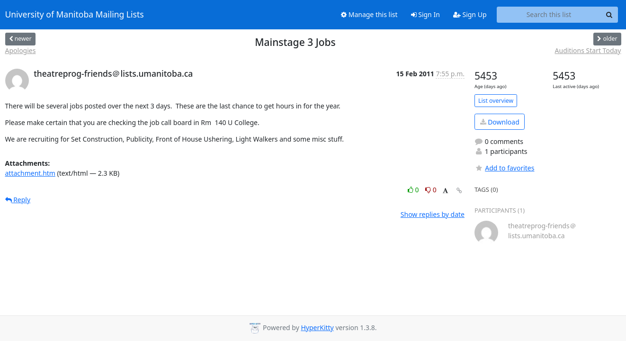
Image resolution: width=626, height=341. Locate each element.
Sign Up (470, 14)
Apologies (20, 50)
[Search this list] (549, 15)
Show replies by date (433, 214)
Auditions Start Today (588, 50)
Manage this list (369, 14)
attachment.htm (30, 173)
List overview (495, 101)
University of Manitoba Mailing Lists (74, 14)
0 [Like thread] (414, 189)
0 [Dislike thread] (431, 189)
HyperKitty (317, 327)
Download (499, 121)
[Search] (609, 15)
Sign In (425, 14)
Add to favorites (504, 167)
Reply (18, 199)
